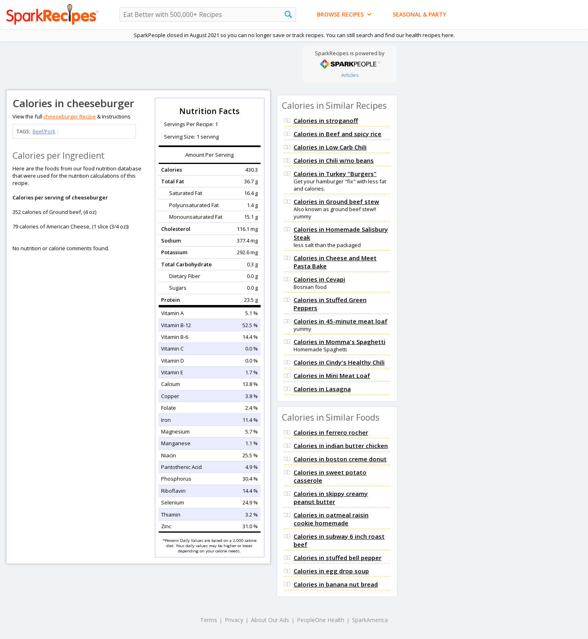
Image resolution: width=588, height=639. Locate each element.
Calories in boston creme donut (340, 459)
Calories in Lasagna (322, 389)
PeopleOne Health (320, 620)
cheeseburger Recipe (69, 116)
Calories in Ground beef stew (336, 201)
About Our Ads (270, 620)
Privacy (234, 620)
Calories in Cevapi (319, 279)
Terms (208, 620)
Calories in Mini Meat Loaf (332, 375)
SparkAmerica (370, 620)
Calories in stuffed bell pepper (337, 558)
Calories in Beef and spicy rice (337, 134)
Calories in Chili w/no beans (334, 160)
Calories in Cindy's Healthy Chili (339, 362)
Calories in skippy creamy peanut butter (331, 498)
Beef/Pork (44, 131)
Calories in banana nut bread (336, 584)
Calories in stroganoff (326, 120)
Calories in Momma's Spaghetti (339, 342)
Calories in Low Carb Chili (330, 147)
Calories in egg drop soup (331, 571)
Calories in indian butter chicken (341, 446)
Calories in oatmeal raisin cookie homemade (331, 519)
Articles (350, 75)
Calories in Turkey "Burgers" (335, 174)
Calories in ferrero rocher (331, 432)
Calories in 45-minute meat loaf (340, 321)
